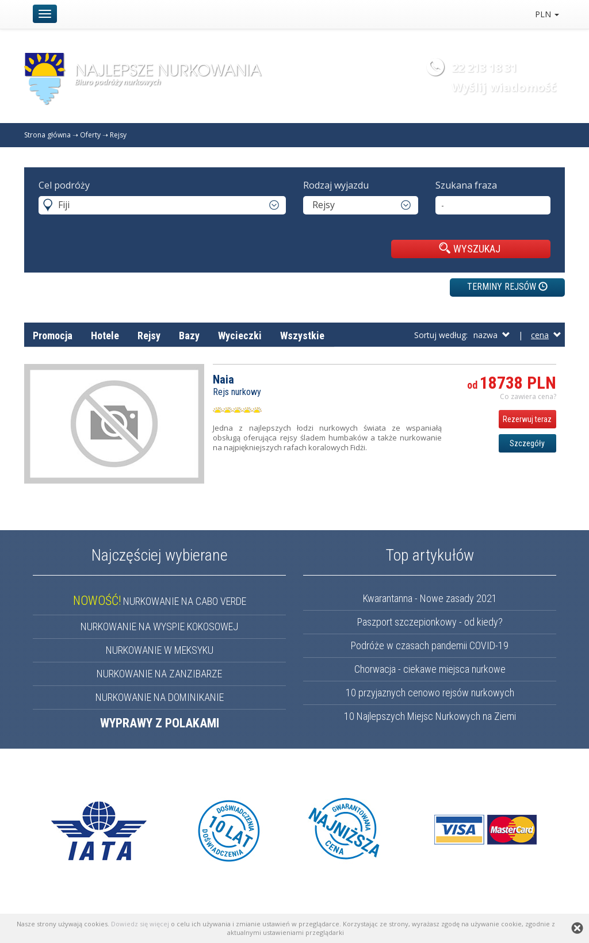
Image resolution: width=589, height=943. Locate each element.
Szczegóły (527, 443)
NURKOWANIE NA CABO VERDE (159, 601)
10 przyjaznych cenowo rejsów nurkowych (430, 693)
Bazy (189, 335)
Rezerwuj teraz (527, 419)
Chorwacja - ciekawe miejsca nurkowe (430, 669)
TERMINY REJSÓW (507, 286)
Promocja (52, 335)
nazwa (491, 334)
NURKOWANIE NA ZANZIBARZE (159, 674)
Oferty (90, 135)
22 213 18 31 (484, 67)
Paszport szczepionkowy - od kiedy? (430, 622)
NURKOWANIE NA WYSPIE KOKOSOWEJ (159, 626)
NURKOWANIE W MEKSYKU (159, 650)
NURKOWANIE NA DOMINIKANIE (159, 697)
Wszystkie (302, 335)
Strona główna (47, 135)
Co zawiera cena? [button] (528, 396)
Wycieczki (240, 335)
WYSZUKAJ (469, 248)
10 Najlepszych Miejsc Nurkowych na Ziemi (430, 716)
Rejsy (118, 135)
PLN (547, 14)
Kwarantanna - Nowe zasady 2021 (430, 598)
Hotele (105, 335)
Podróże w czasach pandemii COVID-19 (429, 645)
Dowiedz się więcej (140, 923)
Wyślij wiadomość (504, 87)
